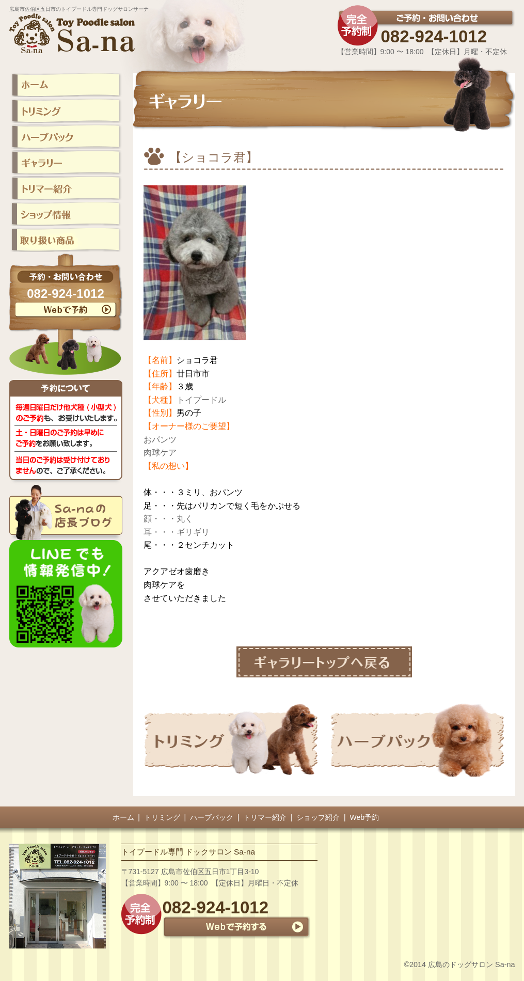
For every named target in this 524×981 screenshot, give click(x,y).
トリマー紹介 (265, 817)
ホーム (123, 817)
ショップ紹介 (318, 817)
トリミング (162, 817)
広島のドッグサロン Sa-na (471, 964)
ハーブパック (211, 817)
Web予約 (364, 817)
